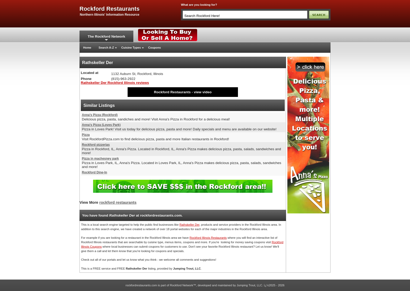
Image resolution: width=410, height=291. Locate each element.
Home (87, 47)
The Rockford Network (106, 36)
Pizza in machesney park (100, 158)
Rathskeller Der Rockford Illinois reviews (115, 83)
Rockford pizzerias (96, 145)
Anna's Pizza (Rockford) (100, 115)
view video (203, 92)
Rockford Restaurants (172, 92)
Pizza (86, 135)
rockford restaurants (109, 9)
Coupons (154, 47)
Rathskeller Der (189, 224)
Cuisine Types (131, 47)
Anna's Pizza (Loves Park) (101, 125)
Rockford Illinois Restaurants (208, 237)
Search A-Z (106, 47)
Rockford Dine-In (94, 172)
